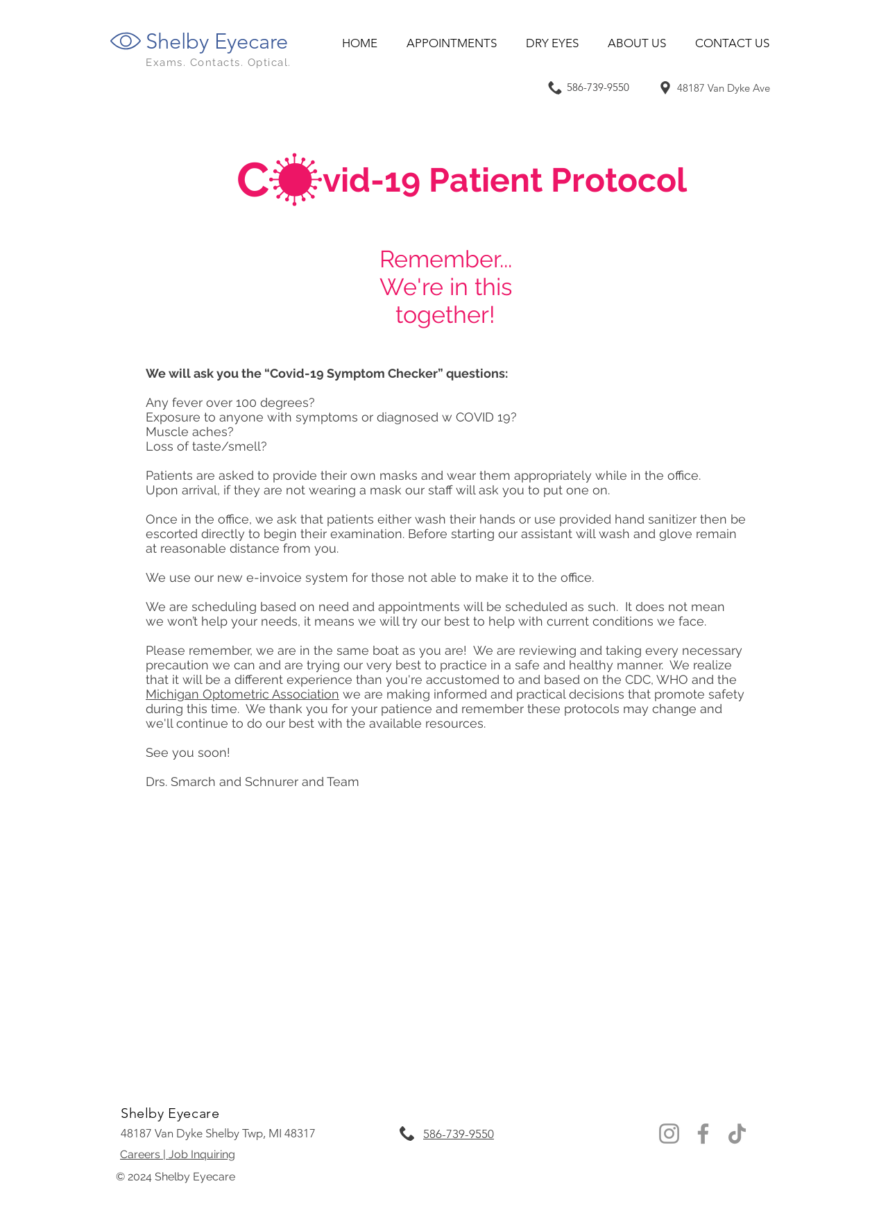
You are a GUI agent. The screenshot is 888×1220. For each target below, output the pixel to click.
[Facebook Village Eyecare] (703, 1133)
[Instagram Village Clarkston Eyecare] (669, 1133)
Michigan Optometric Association (242, 694)
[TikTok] (737, 1133)
